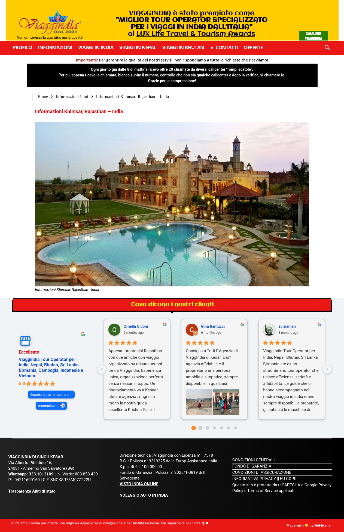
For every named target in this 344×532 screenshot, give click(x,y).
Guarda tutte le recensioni (51, 394)
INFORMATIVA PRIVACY (254, 478)
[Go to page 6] (235, 427)
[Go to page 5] (228, 427)
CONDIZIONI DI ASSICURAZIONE (261, 472)
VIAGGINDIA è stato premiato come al (191, 24)
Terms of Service (262, 490)
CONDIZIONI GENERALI (253, 459)
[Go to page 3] (214, 427)
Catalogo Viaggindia (313, 35)
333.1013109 (41, 474)
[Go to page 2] (207, 427)
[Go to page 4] (221, 427)
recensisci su (48, 405)
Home (43, 97)
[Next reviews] (327, 369)
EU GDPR (288, 478)
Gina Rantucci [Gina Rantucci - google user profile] (213, 326)
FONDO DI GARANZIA (252, 466)
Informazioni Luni (72, 97)
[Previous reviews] (101, 369)
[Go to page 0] (193, 427)
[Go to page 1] (201, 428)
